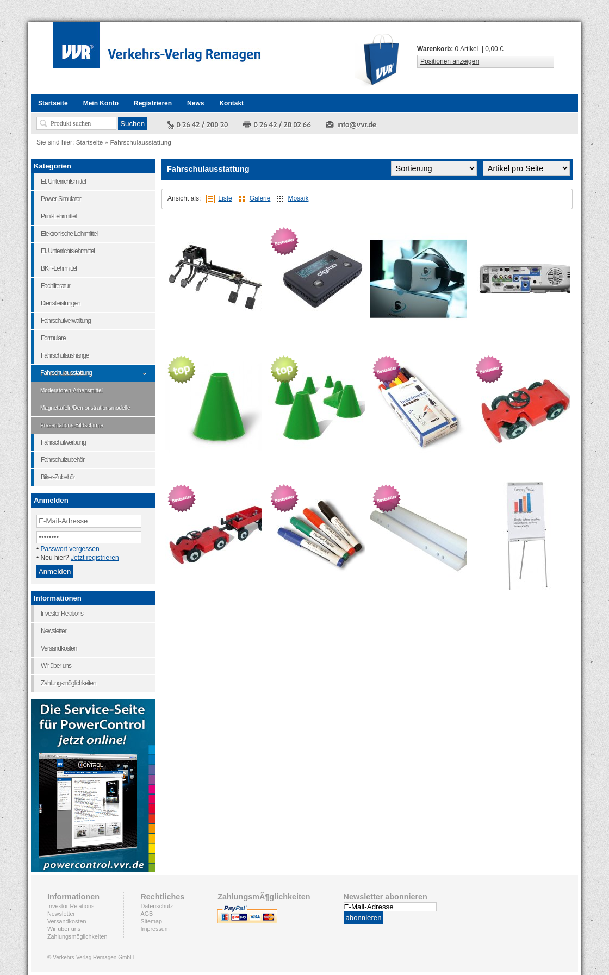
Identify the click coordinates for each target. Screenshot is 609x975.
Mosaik (298, 198)
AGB (146, 913)
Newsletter (61, 913)
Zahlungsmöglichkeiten (77, 936)
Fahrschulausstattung (140, 142)
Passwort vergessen (70, 549)
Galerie (260, 198)
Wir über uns (63, 929)
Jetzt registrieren (95, 557)
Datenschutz (156, 906)
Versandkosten (66, 921)
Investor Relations (70, 906)
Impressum (154, 929)
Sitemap (151, 921)
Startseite (89, 142)
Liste (225, 198)
